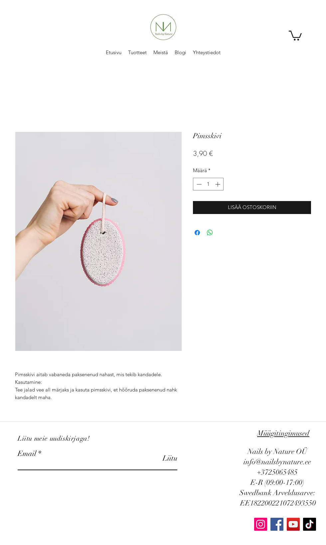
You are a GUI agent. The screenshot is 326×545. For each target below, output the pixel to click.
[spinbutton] (208, 184)
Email (27, 453)
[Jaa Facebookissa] (197, 233)
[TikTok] (309, 524)
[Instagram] (260, 524)
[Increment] (218, 184)
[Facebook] (276, 524)
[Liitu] (160, 458)
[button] (295, 35)
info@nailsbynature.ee (277, 461)
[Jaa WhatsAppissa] (210, 233)
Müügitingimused (283, 433)
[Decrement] (198, 184)
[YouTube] (293, 524)
